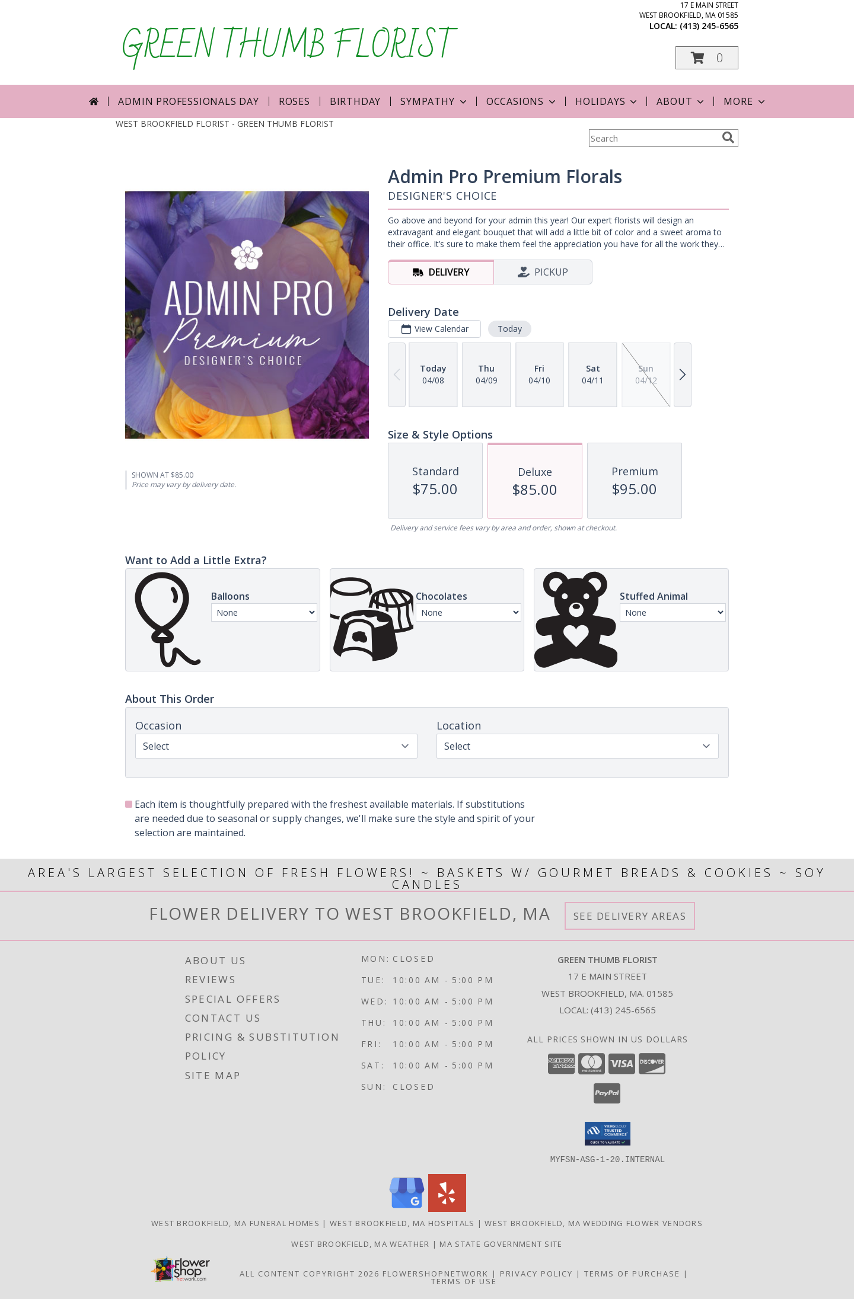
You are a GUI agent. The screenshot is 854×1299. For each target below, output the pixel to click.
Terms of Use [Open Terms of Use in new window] (464, 1280)
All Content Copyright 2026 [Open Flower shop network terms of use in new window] (310, 1273)
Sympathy (434, 101)
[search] (728, 137)
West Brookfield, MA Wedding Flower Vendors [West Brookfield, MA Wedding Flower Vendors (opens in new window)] (594, 1222)
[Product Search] (652, 138)
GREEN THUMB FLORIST (289, 47)
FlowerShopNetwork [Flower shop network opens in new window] (436, 1273)
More (745, 101)
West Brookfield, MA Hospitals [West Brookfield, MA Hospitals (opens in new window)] (402, 1222)
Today (510, 328)
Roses (294, 101)
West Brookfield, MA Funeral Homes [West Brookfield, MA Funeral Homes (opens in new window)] (235, 1222)
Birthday (355, 101)
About (681, 101)
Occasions (522, 101)
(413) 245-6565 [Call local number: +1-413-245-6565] (709, 25)
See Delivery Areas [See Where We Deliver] (630, 916)
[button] (706, 57)
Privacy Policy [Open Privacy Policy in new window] (536, 1273)
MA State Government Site (500, 1243)
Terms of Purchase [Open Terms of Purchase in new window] (632, 1273)
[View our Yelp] (447, 1208)
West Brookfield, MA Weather (360, 1243)
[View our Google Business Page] (407, 1208)
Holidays (607, 101)
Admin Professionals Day (188, 101)
